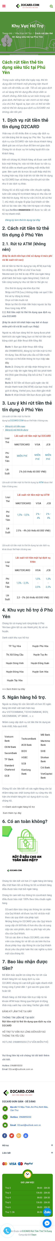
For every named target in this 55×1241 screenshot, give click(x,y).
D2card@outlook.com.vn (21, 1069)
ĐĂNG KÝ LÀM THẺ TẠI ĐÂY (17, 1011)
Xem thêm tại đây (11, 813)
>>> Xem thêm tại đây (13, 689)
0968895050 (16, 1065)
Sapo (33, 1235)
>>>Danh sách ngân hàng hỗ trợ (18, 806)
